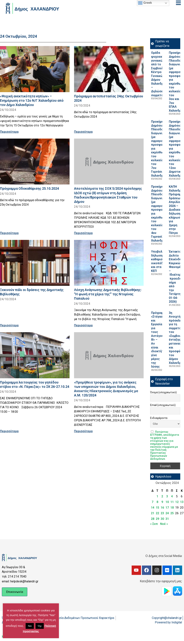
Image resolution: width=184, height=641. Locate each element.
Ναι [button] (30, 626)
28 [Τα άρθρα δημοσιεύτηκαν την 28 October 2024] (152, 519)
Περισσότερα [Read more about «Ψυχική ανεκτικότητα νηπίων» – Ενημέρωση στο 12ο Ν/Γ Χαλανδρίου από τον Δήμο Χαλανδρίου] (9, 132)
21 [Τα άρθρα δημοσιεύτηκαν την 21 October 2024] (152, 513)
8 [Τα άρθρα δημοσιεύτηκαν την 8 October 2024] (157, 502)
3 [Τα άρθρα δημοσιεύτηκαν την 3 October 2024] (167, 496)
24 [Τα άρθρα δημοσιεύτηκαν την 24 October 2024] (167, 513)
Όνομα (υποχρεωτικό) (163, 392)
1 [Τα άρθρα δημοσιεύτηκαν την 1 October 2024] (157, 496)
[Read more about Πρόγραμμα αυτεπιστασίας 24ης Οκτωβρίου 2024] (109, 69)
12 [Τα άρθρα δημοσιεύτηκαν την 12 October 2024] (177, 502)
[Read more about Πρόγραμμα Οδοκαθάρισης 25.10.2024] (35, 161)
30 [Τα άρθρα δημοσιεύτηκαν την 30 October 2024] (162, 519)
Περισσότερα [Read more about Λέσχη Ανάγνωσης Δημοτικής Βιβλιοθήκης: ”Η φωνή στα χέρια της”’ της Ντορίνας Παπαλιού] (83, 325)
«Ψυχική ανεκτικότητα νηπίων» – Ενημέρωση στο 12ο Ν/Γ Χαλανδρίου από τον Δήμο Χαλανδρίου (32, 100)
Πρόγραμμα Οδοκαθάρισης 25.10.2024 (29, 188)
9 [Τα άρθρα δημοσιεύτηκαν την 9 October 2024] (162, 502)
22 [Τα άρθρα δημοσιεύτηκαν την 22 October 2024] (157, 513)
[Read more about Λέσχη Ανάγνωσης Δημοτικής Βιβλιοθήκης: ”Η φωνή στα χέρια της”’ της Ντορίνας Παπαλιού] (109, 263)
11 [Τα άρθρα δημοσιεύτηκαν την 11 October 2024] (172, 502)
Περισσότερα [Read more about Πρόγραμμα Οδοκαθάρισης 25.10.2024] (9, 233)
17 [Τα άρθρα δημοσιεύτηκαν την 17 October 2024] (167, 507)
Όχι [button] (40, 626)
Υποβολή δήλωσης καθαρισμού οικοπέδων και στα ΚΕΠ (159, 261)
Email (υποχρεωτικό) (163, 405)
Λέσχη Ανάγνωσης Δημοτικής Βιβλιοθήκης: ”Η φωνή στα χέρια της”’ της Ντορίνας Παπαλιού (107, 294)
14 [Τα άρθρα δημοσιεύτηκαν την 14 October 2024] (152, 507)
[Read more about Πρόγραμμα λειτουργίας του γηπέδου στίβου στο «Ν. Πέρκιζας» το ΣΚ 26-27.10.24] (35, 355)
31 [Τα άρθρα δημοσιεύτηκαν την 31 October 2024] (167, 519)
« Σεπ (154, 524)
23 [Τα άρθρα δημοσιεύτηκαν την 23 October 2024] (162, 513)
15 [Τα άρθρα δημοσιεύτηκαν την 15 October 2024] (157, 507)
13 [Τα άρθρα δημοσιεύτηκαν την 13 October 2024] (181, 502)
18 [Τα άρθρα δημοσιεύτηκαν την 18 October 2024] (172, 507)
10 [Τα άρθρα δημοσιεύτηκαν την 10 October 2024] (167, 502)
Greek (145, 3)
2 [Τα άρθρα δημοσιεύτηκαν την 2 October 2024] (162, 496)
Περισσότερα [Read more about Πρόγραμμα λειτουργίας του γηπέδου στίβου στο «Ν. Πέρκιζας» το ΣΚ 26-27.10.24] (9, 431)
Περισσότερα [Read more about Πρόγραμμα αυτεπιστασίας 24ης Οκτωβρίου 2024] (83, 132)
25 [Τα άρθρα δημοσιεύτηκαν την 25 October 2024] (172, 513)
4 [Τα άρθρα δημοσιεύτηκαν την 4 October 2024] (172, 496)
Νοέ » (164, 524)
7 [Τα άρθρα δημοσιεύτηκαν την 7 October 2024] (152, 502)
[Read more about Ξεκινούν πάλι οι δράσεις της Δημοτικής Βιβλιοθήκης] (35, 263)
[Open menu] (178, 3)
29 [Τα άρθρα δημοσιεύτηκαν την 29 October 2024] (157, 519)
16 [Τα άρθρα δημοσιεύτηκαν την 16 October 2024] (162, 507)
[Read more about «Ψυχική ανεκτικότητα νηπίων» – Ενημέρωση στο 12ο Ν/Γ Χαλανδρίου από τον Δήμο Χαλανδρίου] (35, 69)
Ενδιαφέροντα (158, 417)
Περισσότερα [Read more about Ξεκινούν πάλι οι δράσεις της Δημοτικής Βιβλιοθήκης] (9, 325)
